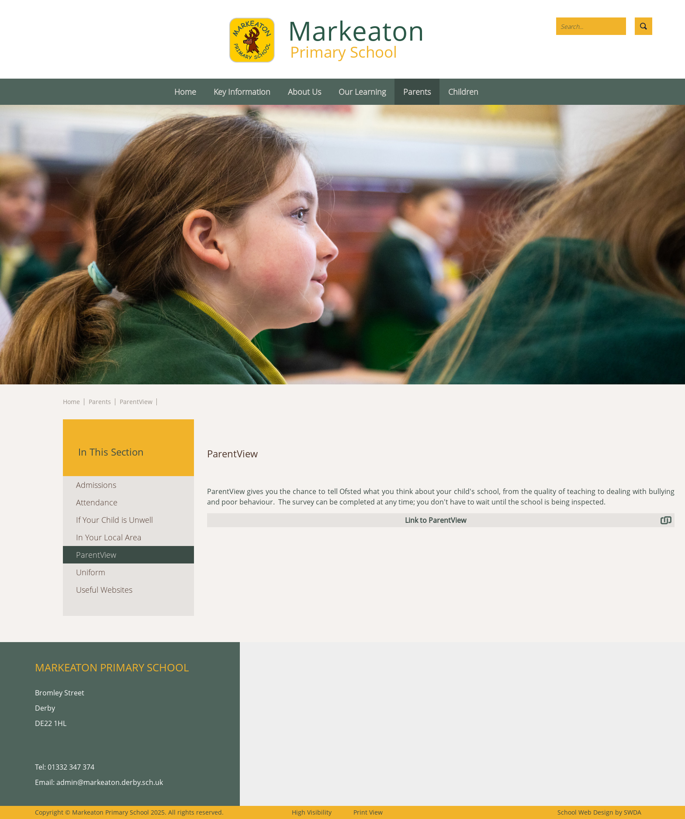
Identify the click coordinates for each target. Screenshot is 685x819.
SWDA (632, 812)
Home (71, 401)
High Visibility (312, 812)
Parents (100, 401)
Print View (368, 812)
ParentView (136, 401)
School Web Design (585, 812)
